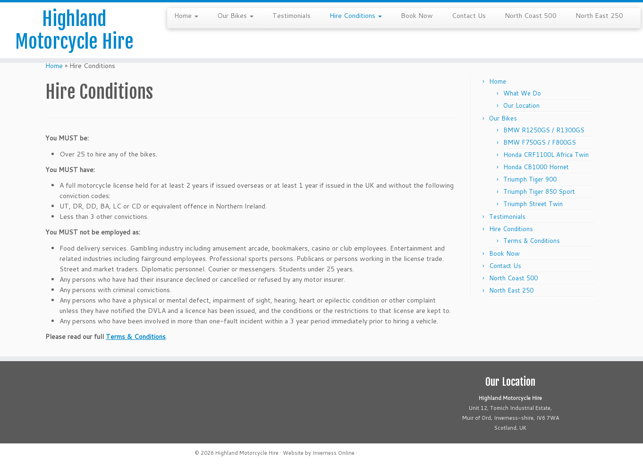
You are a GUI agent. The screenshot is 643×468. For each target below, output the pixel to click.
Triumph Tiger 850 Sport (539, 191)
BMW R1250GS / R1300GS (543, 130)
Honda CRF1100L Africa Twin (546, 154)
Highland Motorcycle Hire (74, 30)
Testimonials (291, 15)
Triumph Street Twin (533, 203)
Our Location (521, 105)
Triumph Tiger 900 (530, 179)
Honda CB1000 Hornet (536, 167)
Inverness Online (334, 453)
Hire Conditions (356, 15)
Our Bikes (235, 15)
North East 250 (599, 15)
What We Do (522, 93)
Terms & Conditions (136, 336)
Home (186, 15)
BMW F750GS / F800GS (539, 142)
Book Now (417, 15)
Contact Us (469, 15)
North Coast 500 (531, 15)
